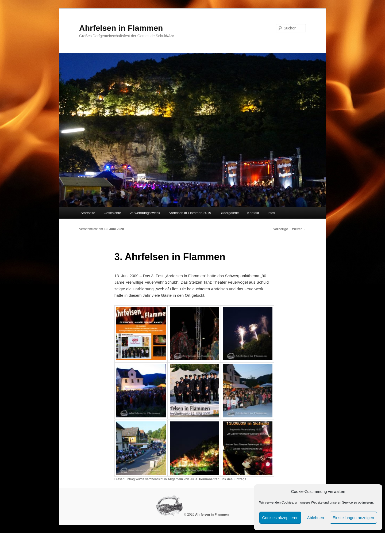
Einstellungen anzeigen (353, 517)
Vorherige (278, 229)
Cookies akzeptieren (280, 517)
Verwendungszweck (144, 213)
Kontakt (253, 213)
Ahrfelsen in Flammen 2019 (190, 213)
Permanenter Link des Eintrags (222, 479)
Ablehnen (315, 517)
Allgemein (175, 479)
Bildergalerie (229, 213)
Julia (193, 479)
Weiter (299, 229)
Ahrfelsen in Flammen (121, 28)
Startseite (87, 213)
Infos (271, 213)
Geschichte (112, 213)
